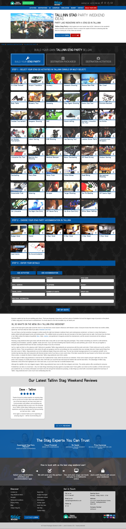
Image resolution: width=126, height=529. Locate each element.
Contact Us (85, 3)
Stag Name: (85, 278)
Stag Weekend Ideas (17, 495)
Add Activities (23, 273)
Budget (73, 8)
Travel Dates (16, 291)
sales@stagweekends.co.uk (73, 501)
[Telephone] (62, 287)
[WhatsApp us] (28, 3)
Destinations (42, 8)
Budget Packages (42, 495)
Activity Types (41, 503)
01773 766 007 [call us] (69, 495)
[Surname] (62, 280)
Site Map (39, 508)
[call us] (95, 3)
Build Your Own (90, 8)
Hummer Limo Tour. (45, 329)
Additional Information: (20, 298)
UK (50, 8)
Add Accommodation (50, 273)
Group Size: (85, 291)
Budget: (83, 285)
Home (3, 44)
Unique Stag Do (15, 508)
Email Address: (17, 285)
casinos (46, 336)
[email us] (112, 3)
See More (63, 426)
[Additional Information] (63, 301)
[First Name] (28, 280)
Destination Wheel (42, 497)
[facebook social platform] (102, 3)
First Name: (16, 278)
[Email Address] (28, 287)
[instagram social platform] (105, 3)
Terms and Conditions (17, 500)
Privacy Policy (15, 503)
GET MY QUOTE (63, 310)
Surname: (49, 278)
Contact (81, 8)
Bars (38, 336)
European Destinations (14, 44)
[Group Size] (97, 294)
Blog (12, 505)
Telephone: (50, 285)
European (56, 8)
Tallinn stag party (30, 44)
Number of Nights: (52, 291)
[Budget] (97, 287)
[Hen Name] (97, 280)
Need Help (40, 492)
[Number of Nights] (62, 294)
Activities (33, 8)
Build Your (62, 35)
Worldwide (65, 8)
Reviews (13, 497)
